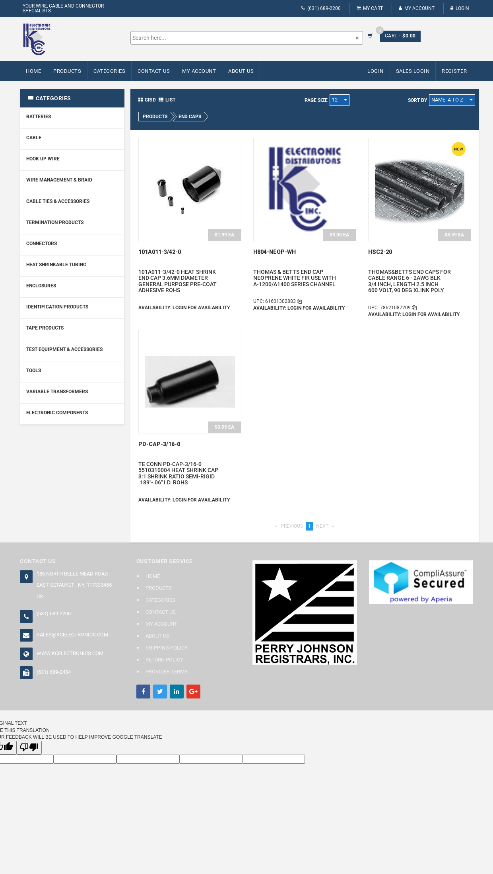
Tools (33, 370)
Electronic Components (57, 413)
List (167, 100)
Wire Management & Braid (59, 180)
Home (33, 71)
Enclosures (41, 286)
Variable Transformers (57, 391)
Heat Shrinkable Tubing (56, 264)
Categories (109, 71)
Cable (33, 137)
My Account (417, 8)
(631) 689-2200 (321, 8)
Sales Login (413, 71)
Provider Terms (167, 672)
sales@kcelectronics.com (72, 635)
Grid (147, 100)
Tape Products (45, 328)
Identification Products (57, 307)
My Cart (370, 8)
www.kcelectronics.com (70, 653)
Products (67, 71)
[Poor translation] (29, 748)
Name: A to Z (452, 100)
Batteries (38, 116)
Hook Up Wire (43, 159)
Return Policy (164, 660)
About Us (241, 71)
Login (459, 8)
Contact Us (154, 71)
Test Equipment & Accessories (64, 349)
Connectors (41, 243)
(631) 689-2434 (54, 672)
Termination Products (54, 222)
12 (339, 100)
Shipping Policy (167, 648)
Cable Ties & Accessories (57, 201)
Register (454, 71)
